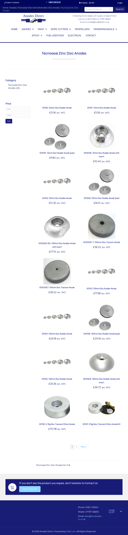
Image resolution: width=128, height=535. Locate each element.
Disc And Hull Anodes (37, 8)
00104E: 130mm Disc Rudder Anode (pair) (102, 334)
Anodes (13, 8)
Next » (84, 447)
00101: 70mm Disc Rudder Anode (101, 108)
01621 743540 (12, 3)
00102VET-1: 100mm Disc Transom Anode (101, 242)
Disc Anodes (54, 8)
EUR (59, 2)
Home (5, 8)
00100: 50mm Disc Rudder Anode (57, 108)
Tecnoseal (22, 8)
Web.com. (71, 531)
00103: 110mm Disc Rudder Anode (102, 288)
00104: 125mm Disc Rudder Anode (57, 334)
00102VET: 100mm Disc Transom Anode (57, 287)
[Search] (98, 9)
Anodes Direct (33, 16)
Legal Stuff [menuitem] (112, 511)
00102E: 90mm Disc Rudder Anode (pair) (101, 198)
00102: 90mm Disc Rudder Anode (57, 198)
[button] (30, 489)
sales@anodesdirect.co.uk (99, 22)
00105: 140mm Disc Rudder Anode (57, 379)
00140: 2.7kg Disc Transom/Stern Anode (57, 424)
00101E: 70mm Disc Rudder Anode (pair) (57, 153)
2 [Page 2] (76, 447)
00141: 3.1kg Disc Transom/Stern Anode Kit (101, 424)
